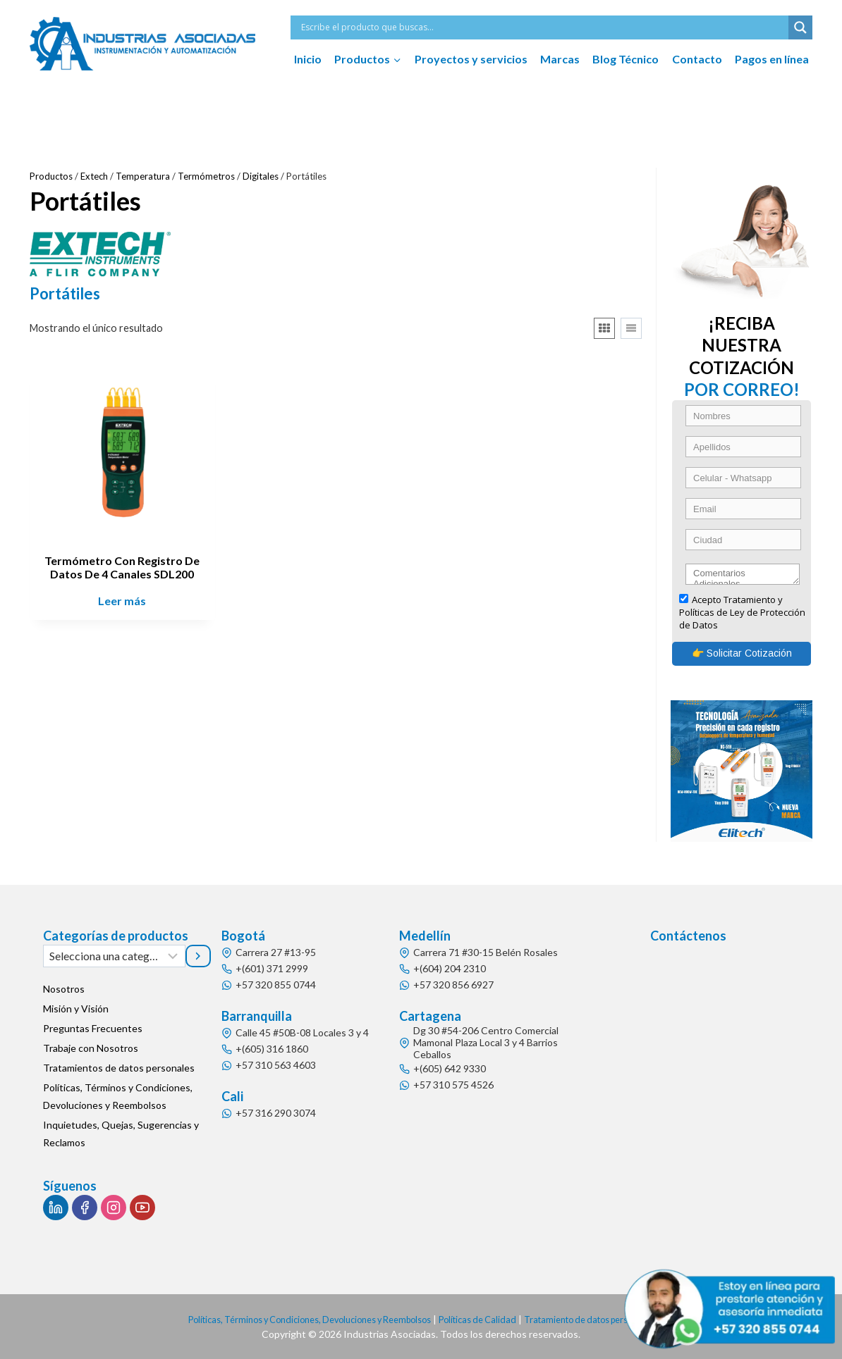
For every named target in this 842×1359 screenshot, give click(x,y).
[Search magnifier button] (800, 27)
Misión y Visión (76, 1008)
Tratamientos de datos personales (119, 1068)
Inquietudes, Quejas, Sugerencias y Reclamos (121, 1133)
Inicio (308, 59)
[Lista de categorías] (114, 956)
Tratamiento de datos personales (608, 1319)
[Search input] (543, 27)
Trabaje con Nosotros (90, 1048)
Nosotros (64, 989)
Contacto (697, 59)
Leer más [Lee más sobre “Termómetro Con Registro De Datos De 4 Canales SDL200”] (122, 600)
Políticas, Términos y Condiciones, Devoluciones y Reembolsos (118, 1096)
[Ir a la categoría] (198, 956)
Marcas (560, 59)
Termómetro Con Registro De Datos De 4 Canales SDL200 (122, 567)
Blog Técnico (625, 59)
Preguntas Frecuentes (92, 1028)
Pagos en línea (772, 59)
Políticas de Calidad (484, 1319)
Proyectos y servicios (471, 59)
